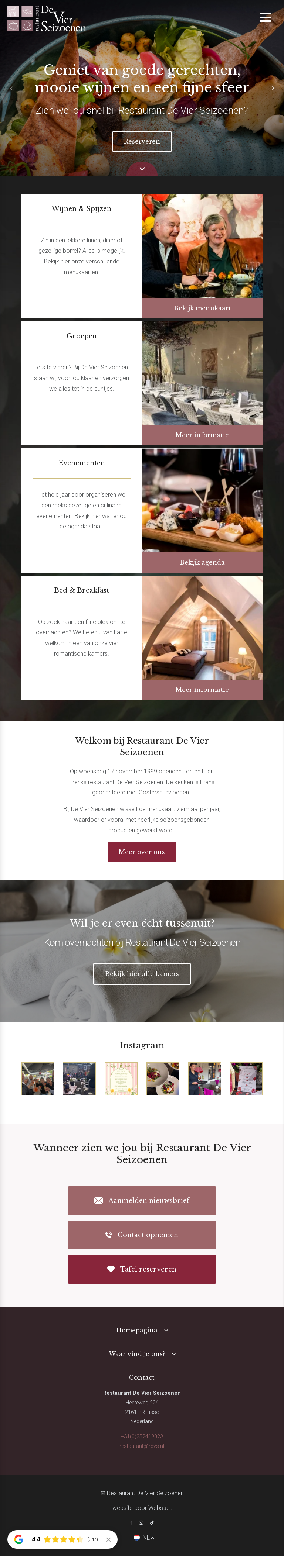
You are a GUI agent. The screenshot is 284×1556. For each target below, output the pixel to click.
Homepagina (137, 1330)
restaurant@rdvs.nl (141, 1446)
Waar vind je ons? (137, 1353)
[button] (272, 88)
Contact (142, 1377)
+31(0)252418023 (142, 1436)
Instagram (142, 1045)
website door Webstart (142, 1507)
